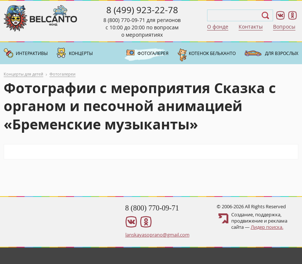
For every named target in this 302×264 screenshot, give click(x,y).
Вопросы (284, 26)
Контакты (251, 26)
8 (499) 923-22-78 (142, 10)
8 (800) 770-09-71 (124, 19)
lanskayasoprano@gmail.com (157, 234)
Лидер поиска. (267, 227)
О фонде (217, 26)
